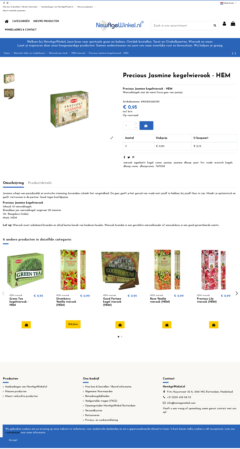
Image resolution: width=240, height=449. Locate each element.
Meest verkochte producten (14, 11)
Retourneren (92, 415)
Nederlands (228, 3)
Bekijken (73, 324)
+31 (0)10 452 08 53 (179, 397)
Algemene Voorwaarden (99, 391)
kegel (150, 162)
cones (158, 162)
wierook (127, 162)
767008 (160, 166)
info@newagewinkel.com (181, 403)
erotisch (219, 162)
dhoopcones (147, 166)
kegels (229, 162)
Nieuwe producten (85, 7)
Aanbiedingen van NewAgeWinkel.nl (57, 7)
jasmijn (168, 162)
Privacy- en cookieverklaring (101, 420)
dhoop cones (130, 166)
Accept (13, 440)
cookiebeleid (12, 432)
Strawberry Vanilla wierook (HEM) (66, 302)
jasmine (178, 162)
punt (196, 162)
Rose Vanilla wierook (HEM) (160, 301)
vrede (209, 162)
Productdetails (40, 183)
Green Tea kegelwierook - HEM (19, 302)
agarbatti (139, 162)
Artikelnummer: (131, 101)
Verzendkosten (93, 410)
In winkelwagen (146, 125)
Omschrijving (13, 183)
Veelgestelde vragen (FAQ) (101, 401)
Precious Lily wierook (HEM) (207, 301)
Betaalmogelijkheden (97, 396)
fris (202, 162)
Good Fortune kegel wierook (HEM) (112, 302)
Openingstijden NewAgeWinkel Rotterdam (110, 405)
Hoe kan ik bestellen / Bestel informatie (20, 7)
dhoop (187, 162)
